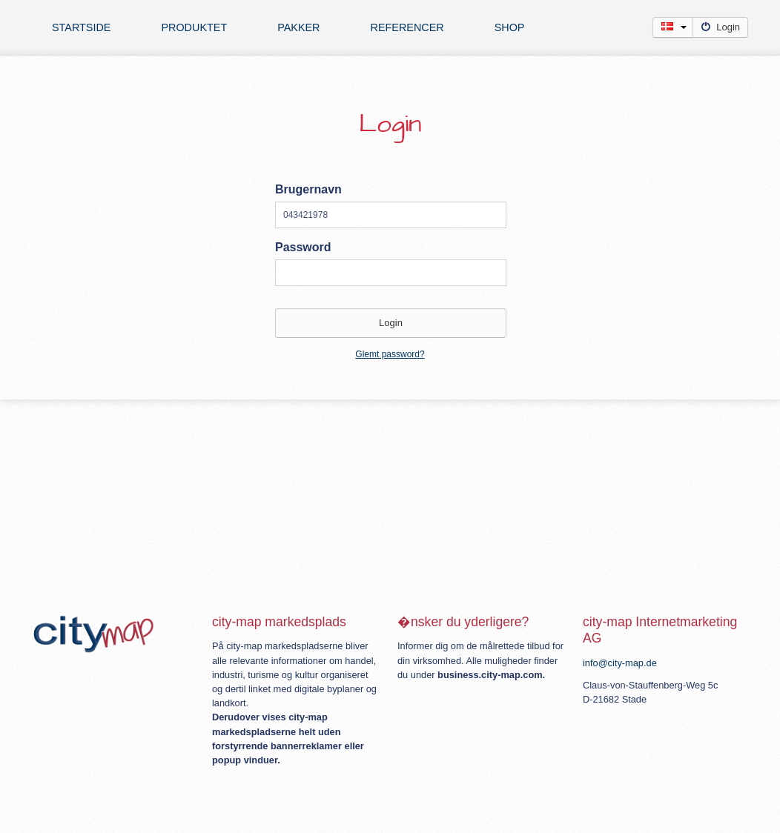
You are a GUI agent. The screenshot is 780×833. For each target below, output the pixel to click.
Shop (510, 27)
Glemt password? (389, 354)
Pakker (298, 27)
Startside (81, 27)
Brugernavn (308, 189)
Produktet (194, 27)
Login (720, 27)
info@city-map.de (620, 662)
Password (303, 247)
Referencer (407, 27)
